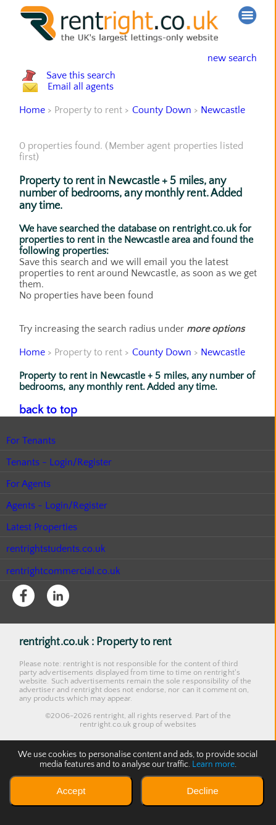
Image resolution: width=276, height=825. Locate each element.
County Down (162, 163)
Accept (70, 790)
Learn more (213, 764)
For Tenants (31, 491)
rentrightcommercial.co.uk (64, 622)
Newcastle (223, 163)
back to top (43, 462)
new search (223, 58)
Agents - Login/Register (57, 556)
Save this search (93, 88)
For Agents (28, 535)
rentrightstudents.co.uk (56, 600)
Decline (202, 790)
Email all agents (93, 126)
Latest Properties (42, 578)
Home (32, 163)
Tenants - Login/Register (59, 513)
